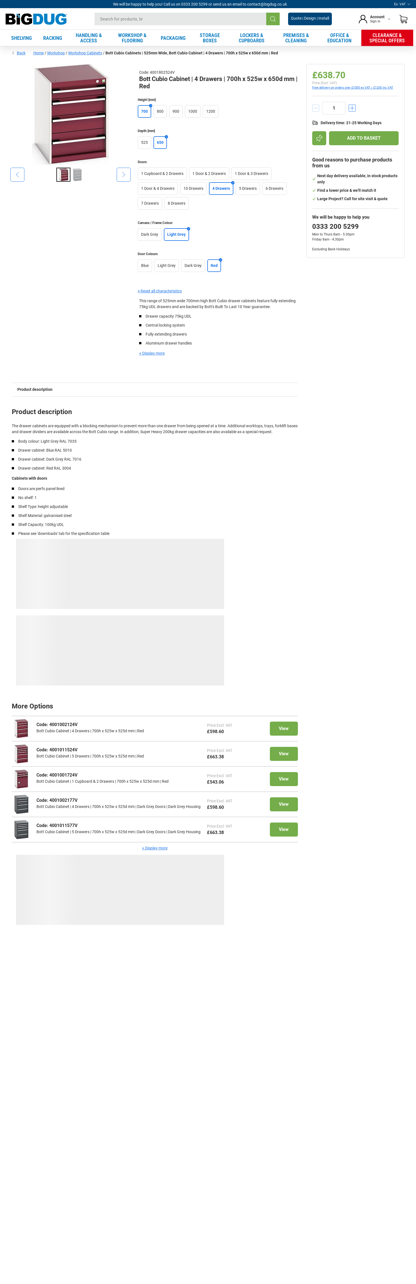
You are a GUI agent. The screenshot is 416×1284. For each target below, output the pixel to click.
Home (38, 53)
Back (19, 53)
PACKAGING (173, 38)
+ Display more (152, 353)
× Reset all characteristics (160, 291)
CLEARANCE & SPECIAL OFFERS (387, 37)
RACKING (52, 38)
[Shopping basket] (403, 19)
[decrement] (315, 108)
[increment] (352, 108)
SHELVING (21, 38)
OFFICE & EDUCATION (339, 37)
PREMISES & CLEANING (296, 37)
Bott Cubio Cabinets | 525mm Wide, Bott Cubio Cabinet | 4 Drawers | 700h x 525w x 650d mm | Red (191, 53)
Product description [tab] (34, 389)
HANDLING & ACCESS (89, 37)
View (284, 728)
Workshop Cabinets (85, 53)
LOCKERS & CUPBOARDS (252, 37)
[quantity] (334, 108)
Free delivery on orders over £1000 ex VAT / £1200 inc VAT (352, 87)
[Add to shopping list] (319, 138)
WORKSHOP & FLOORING (132, 37)
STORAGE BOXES (210, 37)
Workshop (56, 53)
